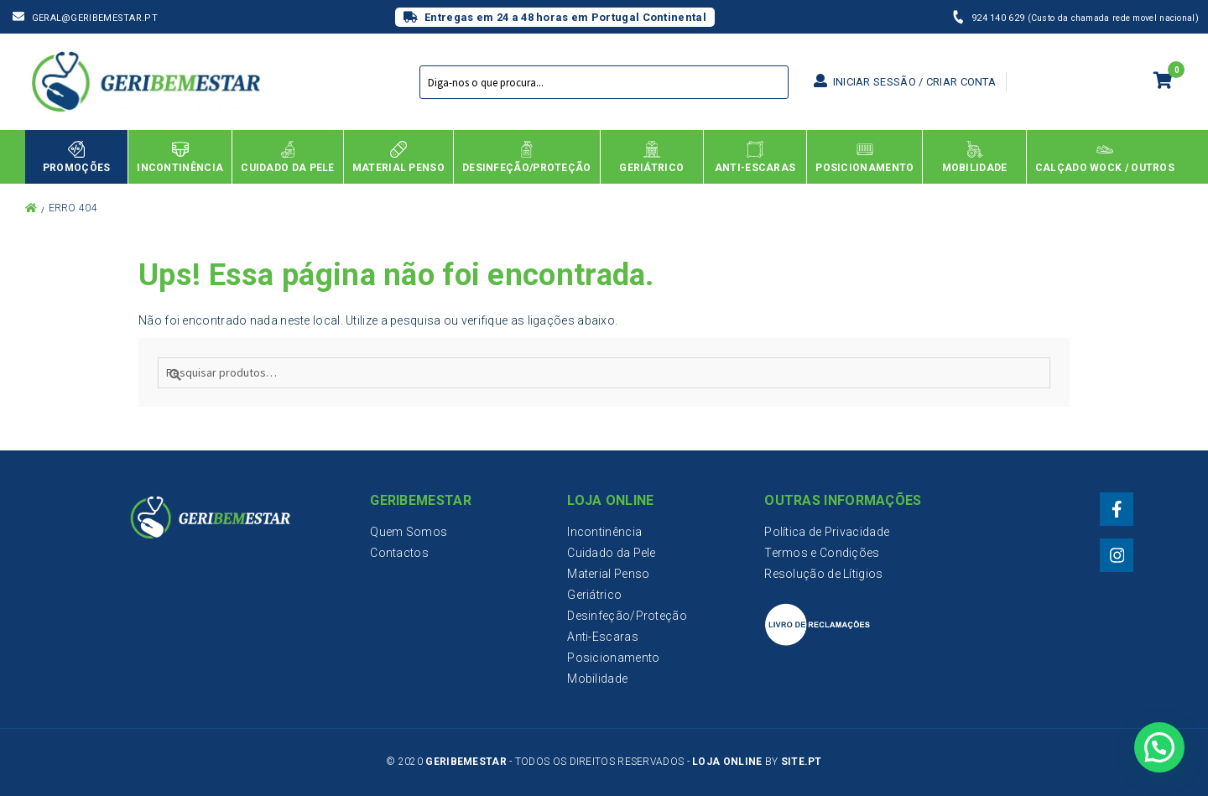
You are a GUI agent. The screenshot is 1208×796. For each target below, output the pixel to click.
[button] (1158, 746)
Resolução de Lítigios (823, 573)
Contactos (399, 552)
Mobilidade (597, 678)
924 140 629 (999, 18)
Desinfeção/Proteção (627, 615)
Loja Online (727, 761)
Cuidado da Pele (611, 552)
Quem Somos (408, 531)
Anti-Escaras (602, 636)
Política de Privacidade (826, 531)
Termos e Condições (821, 552)
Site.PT (801, 761)
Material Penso (608, 573)
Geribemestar (466, 761)
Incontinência (604, 531)
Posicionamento (613, 657)
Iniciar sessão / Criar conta (905, 81)
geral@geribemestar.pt (95, 18)
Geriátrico (594, 594)
